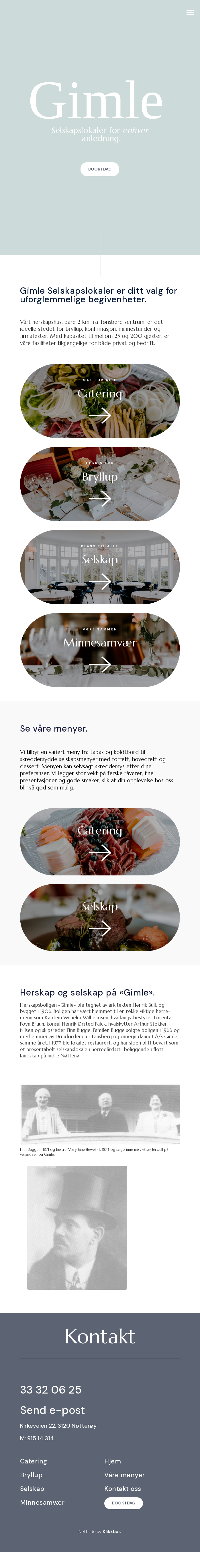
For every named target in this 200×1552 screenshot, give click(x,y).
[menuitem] (190, 12)
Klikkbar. (112, 1531)
